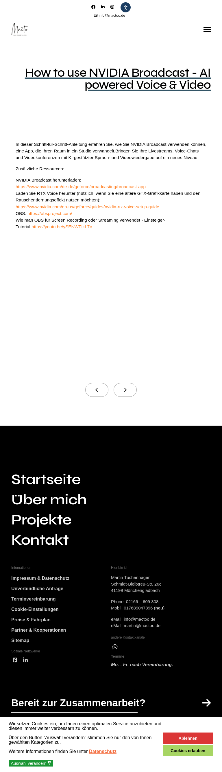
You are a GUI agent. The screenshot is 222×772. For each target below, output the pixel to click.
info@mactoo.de (112, 16)
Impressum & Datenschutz (40, 588)
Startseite (46, 489)
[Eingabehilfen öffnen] (126, 7)
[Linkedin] (103, 7)
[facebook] (15, 671)
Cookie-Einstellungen (35, 619)
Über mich (49, 510)
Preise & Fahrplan (31, 630)
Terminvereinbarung (33, 609)
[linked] (25, 671)
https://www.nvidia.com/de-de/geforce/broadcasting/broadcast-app (83, 194)
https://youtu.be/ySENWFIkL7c (63, 236)
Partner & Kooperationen (38, 640)
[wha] (115, 657)
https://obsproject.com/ (51, 222)
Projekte (41, 530)
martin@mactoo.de (142, 635)
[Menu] (207, 29)
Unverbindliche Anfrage (37, 599)
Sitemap (20, 650)
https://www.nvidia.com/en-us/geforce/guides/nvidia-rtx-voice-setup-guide (90, 215)
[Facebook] (93, 7)
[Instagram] (112, 7)
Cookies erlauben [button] (188, 750)
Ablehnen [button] (188, 738)
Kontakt (40, 550)
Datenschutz (102, 751)
